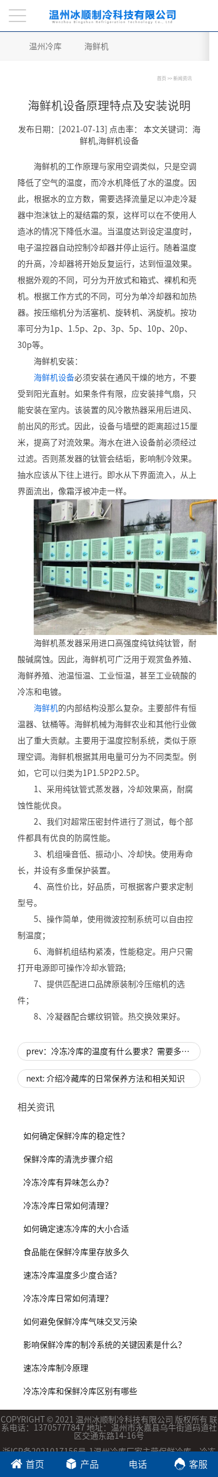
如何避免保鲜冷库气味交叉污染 (80, 1322)
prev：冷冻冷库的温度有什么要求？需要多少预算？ (113, 1051)
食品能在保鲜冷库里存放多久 (76, 1252)
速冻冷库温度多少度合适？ (72, 1275)
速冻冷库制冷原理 (55, 1368)
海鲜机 (96, 46)
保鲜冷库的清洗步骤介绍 (68, 1159)
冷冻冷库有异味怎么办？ (68, 1182)
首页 (161, 78)
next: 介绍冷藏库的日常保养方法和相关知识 (105, 1079)
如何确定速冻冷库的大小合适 (76, 1229)
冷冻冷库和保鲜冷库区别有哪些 (80, 1391)
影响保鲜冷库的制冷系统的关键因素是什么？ (104, 1345)
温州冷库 (45, 46)
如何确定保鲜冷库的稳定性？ (76, 1136)
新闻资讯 (182, 78)
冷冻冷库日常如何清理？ (68, 1206)
